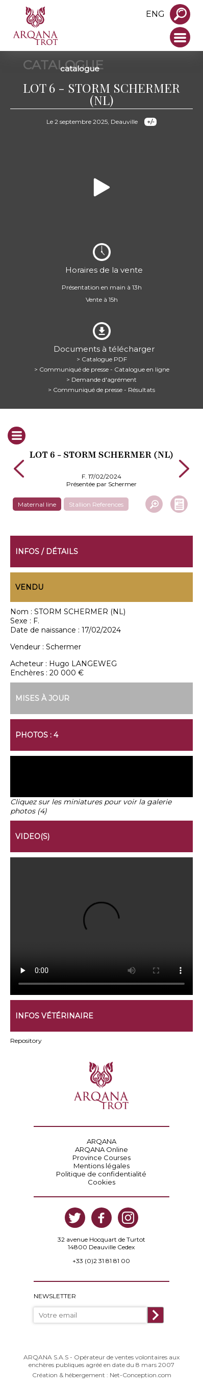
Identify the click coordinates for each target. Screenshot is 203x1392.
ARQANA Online (101, 1149)
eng (155, 14)
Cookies (101, 1182)
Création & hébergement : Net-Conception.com (101, 1375)
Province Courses (101, 1157)
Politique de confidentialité (101, 1174)
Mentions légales (101, 1166)
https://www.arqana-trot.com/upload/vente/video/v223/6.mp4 (101, 926)
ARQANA (101, 1141)
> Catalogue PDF (102, 359)
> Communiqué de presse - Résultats (101, 389)
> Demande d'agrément (101, 379)
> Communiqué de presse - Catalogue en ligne (101, 369)
